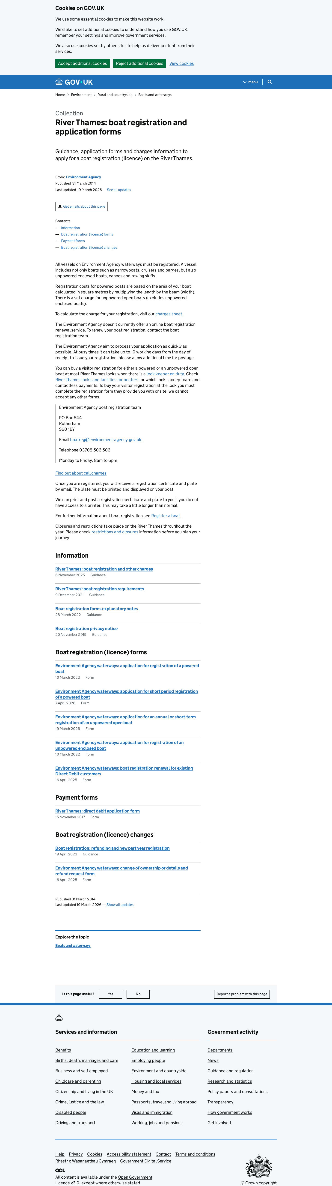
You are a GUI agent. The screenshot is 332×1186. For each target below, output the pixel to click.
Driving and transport (75, 1122)
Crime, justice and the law (79, 1102)
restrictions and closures (115, 532)
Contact (163, 1154)
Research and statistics (230, 1081)
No (143, 994)
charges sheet (168, 314)
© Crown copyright (259, 1183)
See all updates (119, 190)
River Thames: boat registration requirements (99, 589)
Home (60, 95)
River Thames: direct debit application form (97, 811)
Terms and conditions (195, 1154)
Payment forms (73, 241)
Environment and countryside (159, 1070)
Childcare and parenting (78, 1081)
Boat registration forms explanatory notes (96, 608)
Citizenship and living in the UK (84, 1091)
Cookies (94, 1154)
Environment (81, 95)
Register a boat (165, 515)
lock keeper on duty (165, 373)
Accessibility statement (129, 1154)
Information (70, 228)
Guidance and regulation (231, 1070)
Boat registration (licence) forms (87, 234)
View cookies (181, 63)
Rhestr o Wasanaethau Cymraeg (85, 1161)
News (213, 1060)
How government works (230, 1112)
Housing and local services (156, 1081)
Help (60, 1154)
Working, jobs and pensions (157, 1122)
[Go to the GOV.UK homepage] (74, 82)
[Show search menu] (270, 82)
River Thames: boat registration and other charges (104, 569)
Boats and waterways (155, 95)
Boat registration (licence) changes (89, 247)
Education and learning (153, 1050)
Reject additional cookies (139, 63)
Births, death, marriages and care (86, 1060)
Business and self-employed (81, 1070)
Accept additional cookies (82, 63)
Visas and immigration (151, 1112)
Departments (220, 1050)
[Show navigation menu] (251, 82)
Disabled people (70, 1112)
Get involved (219, 1122)
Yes (115, 994)
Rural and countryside (115, 95)
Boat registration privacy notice (86, 628)
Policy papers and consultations (238, 1091)
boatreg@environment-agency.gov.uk (105, 439)
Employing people (148, 1060)
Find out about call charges (81, 473)
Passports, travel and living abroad (164, 1102)
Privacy (76, 1154)
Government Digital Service (145, 1161)
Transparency (220, 1102)
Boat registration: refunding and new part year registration (112, 848)
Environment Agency (83, 177)
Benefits (63, 1050)
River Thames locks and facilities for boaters (96, 379)
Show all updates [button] (120, 904)
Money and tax (145, 1091)
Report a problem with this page (242, 994)
